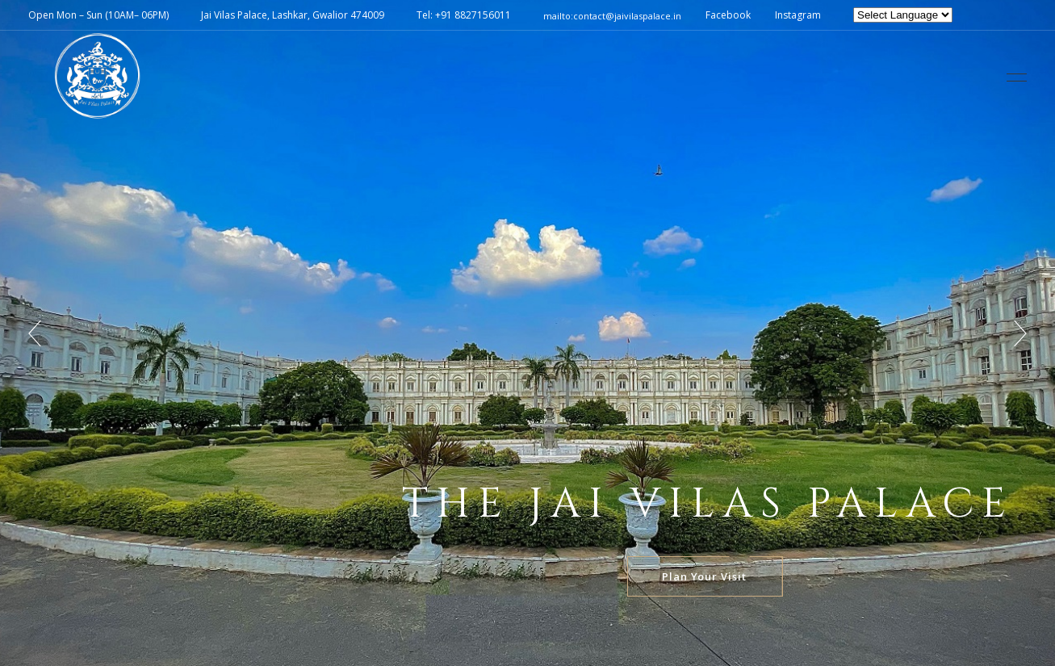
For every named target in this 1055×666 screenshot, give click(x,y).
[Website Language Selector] (902, 15)
